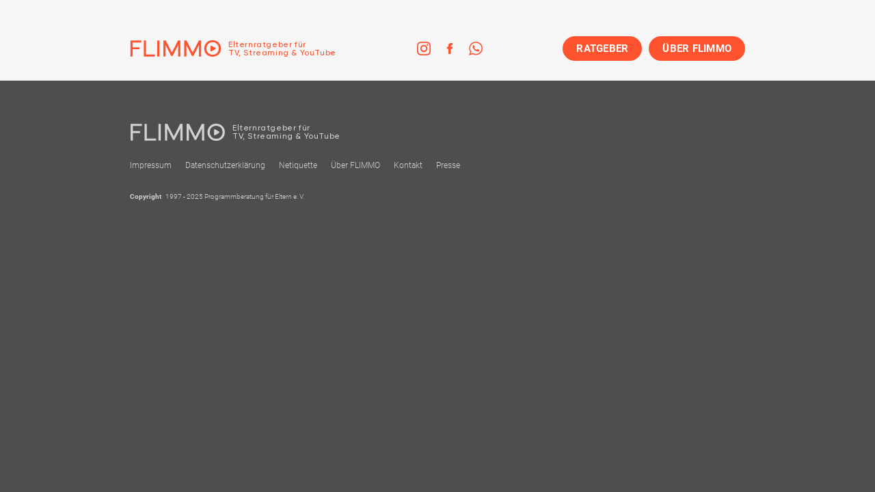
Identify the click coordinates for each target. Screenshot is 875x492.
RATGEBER (602, 48)
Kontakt (408, 165)
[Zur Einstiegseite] (233, 48)
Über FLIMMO (355, 165)
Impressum (151, 165)
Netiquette (298, 165)
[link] (424, 48)
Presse (448, 165)
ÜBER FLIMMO (696, 48)
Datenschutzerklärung (225, 165)
